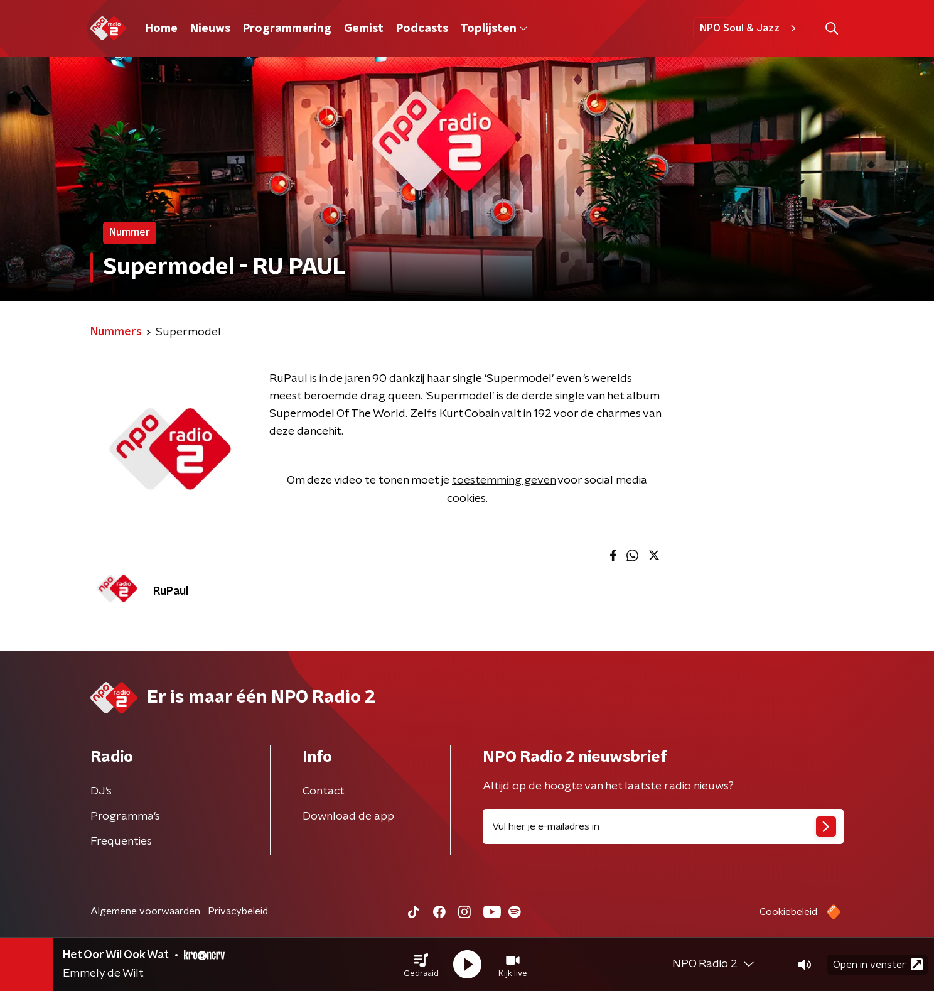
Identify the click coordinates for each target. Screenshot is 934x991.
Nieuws (210, 29)
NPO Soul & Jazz (750, 28)
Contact (324, 791)
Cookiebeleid (788, 912)
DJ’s (101, 791)
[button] (421, 965)
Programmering (287, 29)
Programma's (125, 816)
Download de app (348, 816)
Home (161, 29)
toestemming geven (504, 480)
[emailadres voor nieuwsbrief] (663, 826)
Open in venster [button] (878, 964)
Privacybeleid (238, 911)
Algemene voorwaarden (145, 911)
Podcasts (422, 29)
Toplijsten (494, 29)
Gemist (364, 29)
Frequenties (121, 841)
